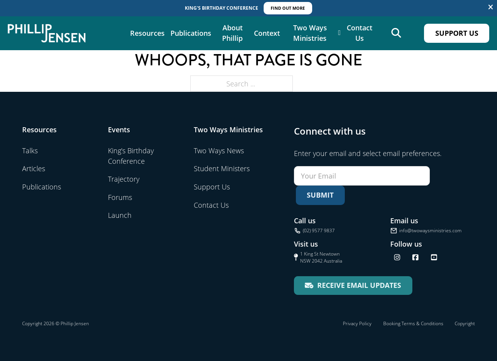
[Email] (362, 176)
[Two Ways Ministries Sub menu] (339, 33)
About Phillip (232, 33)
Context (267, 33)
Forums (120, 197)
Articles (33, 168)
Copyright (465, 323)
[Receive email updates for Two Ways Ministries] (353, 285)
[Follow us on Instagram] (397, 258)
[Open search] (396, 33)
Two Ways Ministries (310, 33)
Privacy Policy (357, 323)
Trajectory (123, 179)
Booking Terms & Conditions (413, 323)
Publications (190, 33)
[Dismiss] (490, 7)
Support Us (456, 33)
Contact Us (359, 33)
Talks (30, 150)
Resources (147, 33)
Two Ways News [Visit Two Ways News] (219, 150)
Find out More (288, 8)
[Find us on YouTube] (434, 258)
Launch (120, 215)
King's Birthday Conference (131, 156)
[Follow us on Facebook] (415, 258)
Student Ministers (222, 168)
